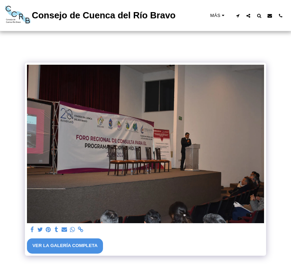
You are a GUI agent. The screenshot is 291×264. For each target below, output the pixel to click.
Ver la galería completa (65, 245)
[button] (238, 15)
